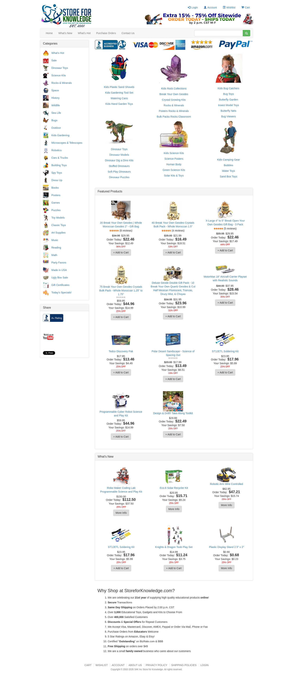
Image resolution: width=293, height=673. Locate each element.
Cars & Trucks (59, 157)
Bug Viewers (228, 116)
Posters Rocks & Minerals (174, 110)
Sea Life (56, 112)
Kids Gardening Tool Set (119, 92)
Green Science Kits (174, 169)
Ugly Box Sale (59, 277)
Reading (56, 247)
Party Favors (58, 262)
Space (55, 90)
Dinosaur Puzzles (119, 177)
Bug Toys (228, 93)
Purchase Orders (106, 33)
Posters (55, 195)
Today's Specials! (61, 292)
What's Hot (84, 33)
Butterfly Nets (228, 110)
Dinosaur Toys (59, 67)
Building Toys (59, 165)
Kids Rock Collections (173, 88)
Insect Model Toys (228, 105)
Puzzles (56, 210)
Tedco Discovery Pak (121, 351)
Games (55, 202)
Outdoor (56, 127)
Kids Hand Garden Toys (119, 103)
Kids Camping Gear (228, 159)
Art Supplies (58, 232)
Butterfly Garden (228, 99)
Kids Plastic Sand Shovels (119, 87)
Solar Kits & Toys (174, 175)
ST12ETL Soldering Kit (225, 351)
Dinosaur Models (119, 154)
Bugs (54, 120)
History (55, 97)
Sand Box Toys (228, 176)
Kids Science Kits (174, 153)
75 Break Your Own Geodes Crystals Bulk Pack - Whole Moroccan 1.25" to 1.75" (120, 290)
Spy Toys (56, 172)
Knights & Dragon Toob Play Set (173, 547)
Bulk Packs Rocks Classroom (174, 116)
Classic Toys (58, 225)
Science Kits (58, 75)
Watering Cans (119, 98)
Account (210, 7)
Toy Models (58, 217)
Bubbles (228, 165)
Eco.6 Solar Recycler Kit (174, 487)
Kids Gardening (60, 135)
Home (49, 33)
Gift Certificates (60, 285)
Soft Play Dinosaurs (119, 171)
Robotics (56, 150)
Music (54, 240)
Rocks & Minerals (61, 82)
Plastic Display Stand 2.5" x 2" (226, 547)
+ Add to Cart (121, 252)
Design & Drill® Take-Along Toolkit (173, 413)
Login (193, 7)
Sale (54, 60)
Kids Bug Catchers (228, 88)
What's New (65, 33)
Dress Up (56, 180)
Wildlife (55, 105)
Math (54, 255)
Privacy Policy (156, 665)
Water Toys (228, 170)
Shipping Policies (183, 665)
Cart (245, 7)
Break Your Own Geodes (173, 94)
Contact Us (127, 33)
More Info (121, 512)
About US (135, 665)
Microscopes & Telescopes (66, 142)
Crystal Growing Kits (174, 99)
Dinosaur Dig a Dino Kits (119, 160)
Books (55, 187)
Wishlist (229, 7)
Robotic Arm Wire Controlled (226, 483)
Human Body (173, 164)
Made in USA (59, 270)
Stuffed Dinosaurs (119, 166)
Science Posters (173, 158)
